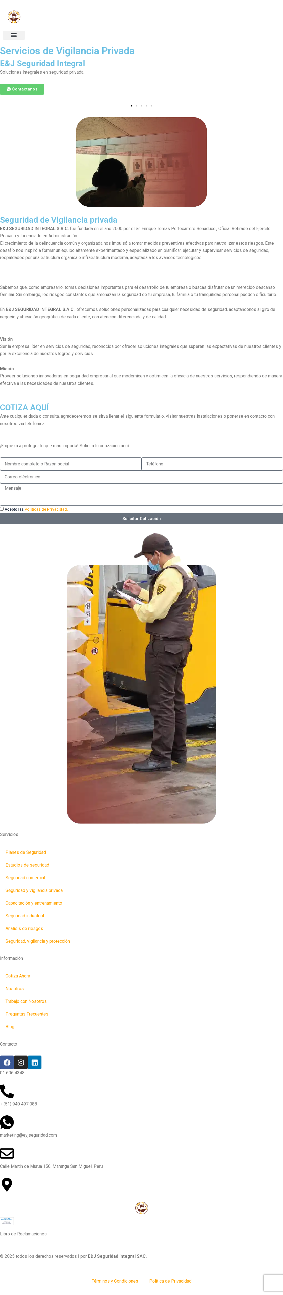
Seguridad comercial (25, 877)
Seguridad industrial (25, 915)
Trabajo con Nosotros (26, 1001)
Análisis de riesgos (24, 928)
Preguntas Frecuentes (27, 1014)
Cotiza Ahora (18, 976)
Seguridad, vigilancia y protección (38, 941)
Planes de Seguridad (26, 852)
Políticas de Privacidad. (46, 509)
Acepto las (36, 509)
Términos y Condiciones (115, 1281)
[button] (14, 35)
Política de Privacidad (170, 1281)
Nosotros (15, 988)
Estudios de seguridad (27, 865)
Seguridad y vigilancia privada (34, 890)
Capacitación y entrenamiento (34, 903)
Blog (10, 1026)
